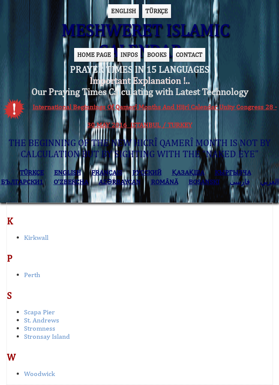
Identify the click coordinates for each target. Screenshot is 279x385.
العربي (269, 182)
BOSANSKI (204, 182)
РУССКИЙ (147, 172)
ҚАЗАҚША (188, 172)
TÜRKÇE (156, 11)
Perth (32, 275)
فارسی (240, 182)
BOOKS (156, 54)
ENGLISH (123, 11)
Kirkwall (36, 237)
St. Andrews (41, 320)
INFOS (129, 54)
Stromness (39, 328)
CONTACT (189, 54)
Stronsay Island (47, 336)
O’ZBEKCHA (71, 182)
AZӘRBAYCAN (120, 182)
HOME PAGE (94, 54)
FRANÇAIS (106, 172)
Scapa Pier (39, 312)
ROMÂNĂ (164, 182)
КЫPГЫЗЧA (233, 172)
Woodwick (39, 374)
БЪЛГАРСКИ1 (22, 182)
